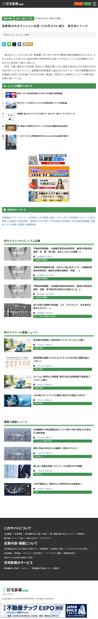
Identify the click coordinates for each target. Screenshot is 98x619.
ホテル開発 (11, 224)
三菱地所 (33, 221)
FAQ (21, 538)
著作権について (10, 538)
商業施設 (6, 217)
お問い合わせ (31, 538)
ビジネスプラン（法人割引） (77, 549)
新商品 (21, 224)
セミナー (25, 568)
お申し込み (79, 4)
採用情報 (18, 534)
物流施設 (65, 221)
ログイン (88, 4)
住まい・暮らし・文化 (24, 18)
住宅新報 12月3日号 (45, 313)
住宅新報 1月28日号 (45, 257)
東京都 (32, 217)
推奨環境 (44, 549)
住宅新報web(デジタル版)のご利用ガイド (20, 549)
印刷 (29, 44)
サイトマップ (45, 538)
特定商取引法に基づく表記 (36, 534)
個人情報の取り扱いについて (62, 534)
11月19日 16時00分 (44, 366)
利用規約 (80, 534)
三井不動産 (42, 217)
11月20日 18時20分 (44, 345)
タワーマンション (20, 217)
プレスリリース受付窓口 (32, 553)
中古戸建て (44, 221)
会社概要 (8, 534)
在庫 (27, 35)
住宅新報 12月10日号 (45, 294)
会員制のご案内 (57, 549)
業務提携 (30, 224)
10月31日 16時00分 (44, 385)
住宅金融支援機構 (80, 221)
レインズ (20, 35)
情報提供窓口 (69, 553)
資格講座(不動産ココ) (41, 568)
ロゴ (13, 4)
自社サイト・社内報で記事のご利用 (18, 558)
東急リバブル (56, 217)
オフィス (83, 217)
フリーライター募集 (53, 553)
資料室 (17, 553)
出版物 (55, 568)
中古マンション (9, 35)
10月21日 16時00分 (44, 400)
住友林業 (22, 221)
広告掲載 (8, 553)
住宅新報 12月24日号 (45, 275)
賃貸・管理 (8, 18)
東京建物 (73, 217)
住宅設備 (55, 221)
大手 (66, 217)
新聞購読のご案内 (11, 568)
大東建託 (12, 221)
